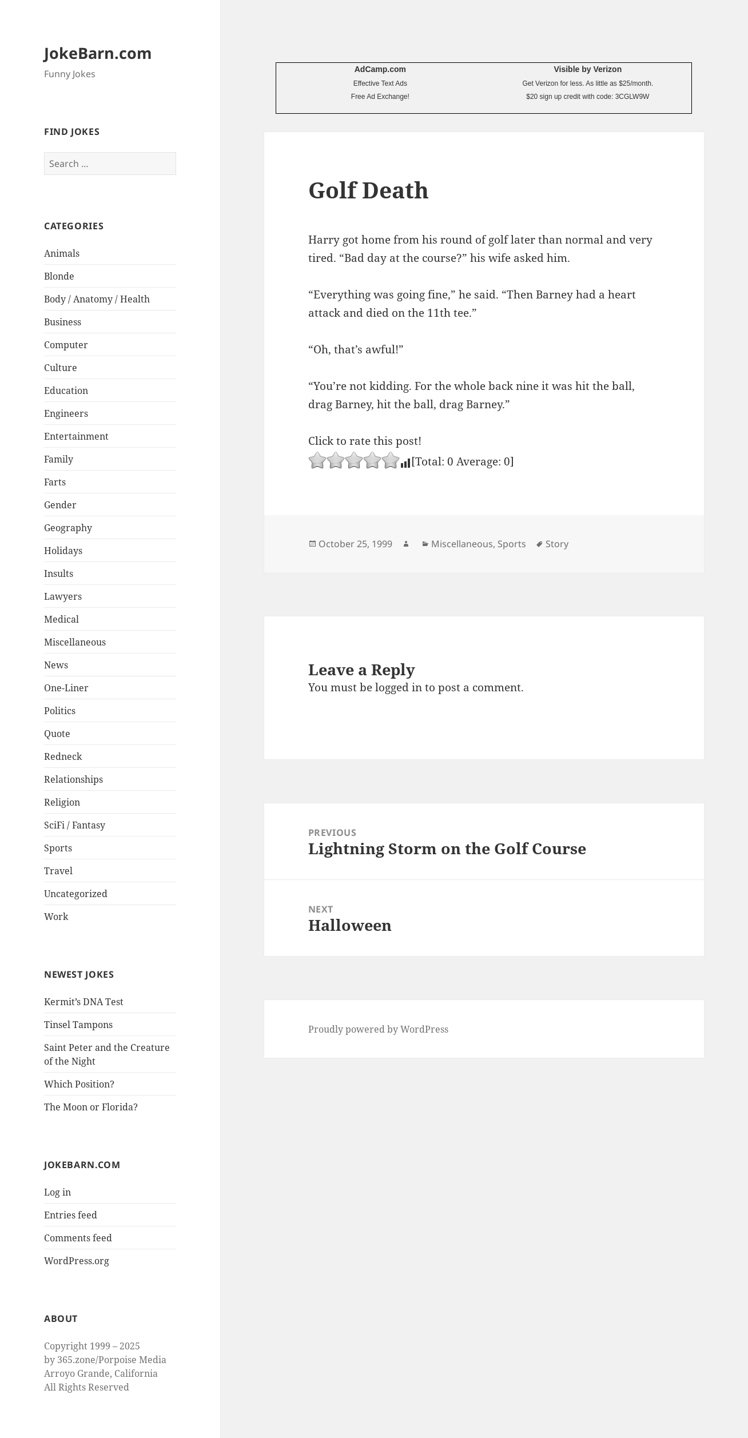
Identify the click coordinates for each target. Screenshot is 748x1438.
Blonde (59, 276)
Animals (61, 253)
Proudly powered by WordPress (378, 1029)
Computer (66, 344)
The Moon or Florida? (91, 1107)
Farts (55, 482)
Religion (62, 802)
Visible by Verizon (588, 69)
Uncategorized (76, 893)
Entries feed (70, 1215)
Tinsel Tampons (78, 1024)
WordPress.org (76, 1260)
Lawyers (63, 596)
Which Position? (79, 1084)
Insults (58, 573)
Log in (57, 1192)
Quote (57, 733)
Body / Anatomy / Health (97, 299)
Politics (59, 710)
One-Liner (66, 688)
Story (557, 543)
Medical (61, 619)
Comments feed (78, 1238)
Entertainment (76, 436)
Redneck (63, 756)
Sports (58, 848)
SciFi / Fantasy (74, 825)
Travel (58, 871)
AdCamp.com (380, 69)
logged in (398, 687)
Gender (60, 505)
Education (66, 390)
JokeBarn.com (98, 52)
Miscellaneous (75, 642)
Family (58, 459)
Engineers (66, 413)
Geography (68, 527)
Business (62, 322)
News (56, 665)
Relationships (73, 779)
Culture (60, 367)
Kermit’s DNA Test (84, 1001)
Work (56, 916)
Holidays (63, 550)
